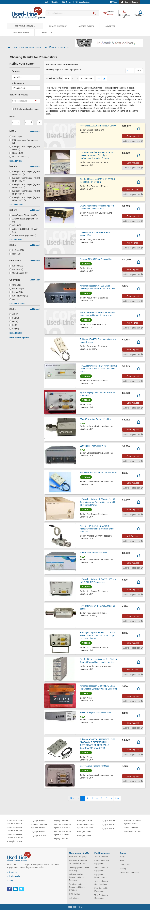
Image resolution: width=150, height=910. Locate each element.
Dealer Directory (58, 26)
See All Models (16, 204)
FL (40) (14, 318)
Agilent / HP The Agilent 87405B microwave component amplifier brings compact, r (97, 529)
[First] (72, 798)
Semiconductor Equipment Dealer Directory (77, 887)
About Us (12, 872)
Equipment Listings (25, 26)
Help (122, 860)
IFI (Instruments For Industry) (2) (24, 141)
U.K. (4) (14, 299)
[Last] (117, 798)
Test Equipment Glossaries (101, 896)
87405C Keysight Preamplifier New (95, 419)
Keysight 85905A (61, 820)
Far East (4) (16, 269)
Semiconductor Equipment (101, 869)
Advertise (110, 26)
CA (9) (14, 314)
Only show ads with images (25, 109)
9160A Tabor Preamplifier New (93, 552)
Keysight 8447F (107, 829)
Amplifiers (50, 47)
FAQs (122, 856)
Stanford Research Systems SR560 (132, 822)
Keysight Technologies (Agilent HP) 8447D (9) (25, 172)
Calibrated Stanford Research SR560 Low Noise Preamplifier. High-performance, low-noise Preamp (96, 155)
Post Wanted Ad (21, 33)
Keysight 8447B (84, 835)
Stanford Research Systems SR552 (39, 826)
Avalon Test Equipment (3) (23, 235)
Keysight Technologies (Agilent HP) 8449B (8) (25, 179)
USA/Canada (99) (19, 273)
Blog (10, 880)
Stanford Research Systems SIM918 (62, 833)
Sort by (75, 78)
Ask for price (132, 189)
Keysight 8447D (107, 820)
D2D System (75, 894)
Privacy (123, 868)
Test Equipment (101, 856)
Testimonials (13, 876)
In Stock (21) (17, 250)
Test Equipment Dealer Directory (79, 869)
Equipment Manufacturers (100, 875)
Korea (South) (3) (19, 296)
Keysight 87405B (84, 820)
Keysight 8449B (38, 820)
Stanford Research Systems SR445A (62, 826)
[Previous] (78, 798)
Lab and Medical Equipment (101, 862)
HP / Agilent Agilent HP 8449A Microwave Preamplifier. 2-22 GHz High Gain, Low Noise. (98, 369)
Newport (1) (16, 153)
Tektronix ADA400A (132, 831)
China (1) (15, 285)
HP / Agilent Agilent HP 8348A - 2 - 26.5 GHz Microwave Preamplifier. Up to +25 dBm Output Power (97, 502)
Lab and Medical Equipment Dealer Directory (77, 877)
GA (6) (14, 321)
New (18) (15, 254)
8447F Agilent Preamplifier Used (94, 766)
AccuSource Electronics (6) (23, 215)
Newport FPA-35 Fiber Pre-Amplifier (96, 259)
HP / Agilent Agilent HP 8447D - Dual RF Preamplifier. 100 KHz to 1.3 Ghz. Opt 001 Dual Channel (98, 635)
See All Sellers (16, 239)
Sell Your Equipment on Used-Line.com (78, 862)
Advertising (74, 898)
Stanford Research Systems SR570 (15, 822)
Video (113, 2)
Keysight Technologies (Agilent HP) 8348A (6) (25, 192)
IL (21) (14, 325)
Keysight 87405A (108, 824)
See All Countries (17, 304)
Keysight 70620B (38, 835)
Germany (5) (17, 288)
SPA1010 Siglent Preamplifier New (95, 712)
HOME (16, 47)
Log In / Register (131, 2)
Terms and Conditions (129, 873)
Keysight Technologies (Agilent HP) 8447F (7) (25, 185)
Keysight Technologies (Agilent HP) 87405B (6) (25, 198)
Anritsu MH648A (131, 827)
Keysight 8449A (61, 838)
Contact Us (46, 33)
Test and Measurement (32, 47)
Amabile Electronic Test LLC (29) (24, 230)
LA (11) (14, 328)
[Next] (111, 798)
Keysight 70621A (15, 841)
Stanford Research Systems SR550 (15, 829)
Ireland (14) (16, 292)
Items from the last (54, 78)
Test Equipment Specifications (101, 882)
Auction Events (86, 26)
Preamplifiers (64, 47)
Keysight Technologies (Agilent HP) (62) (25, 148)
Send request (133, 136)
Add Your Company (78, 856)
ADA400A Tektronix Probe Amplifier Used (98, 472)
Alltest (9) (15, 225)
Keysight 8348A (84, 831)
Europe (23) (16, 266)
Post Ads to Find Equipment (101, 889)
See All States (16, 333)
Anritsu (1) (16, 136)
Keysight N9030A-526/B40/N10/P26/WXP (98, 126)
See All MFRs (16, 161)
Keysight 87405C (38, 831)
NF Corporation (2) (19, 156)
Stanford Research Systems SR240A (85, 826)
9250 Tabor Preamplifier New (93, 446)
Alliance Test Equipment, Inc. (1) (24, 220)
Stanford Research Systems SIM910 (15, 835)
